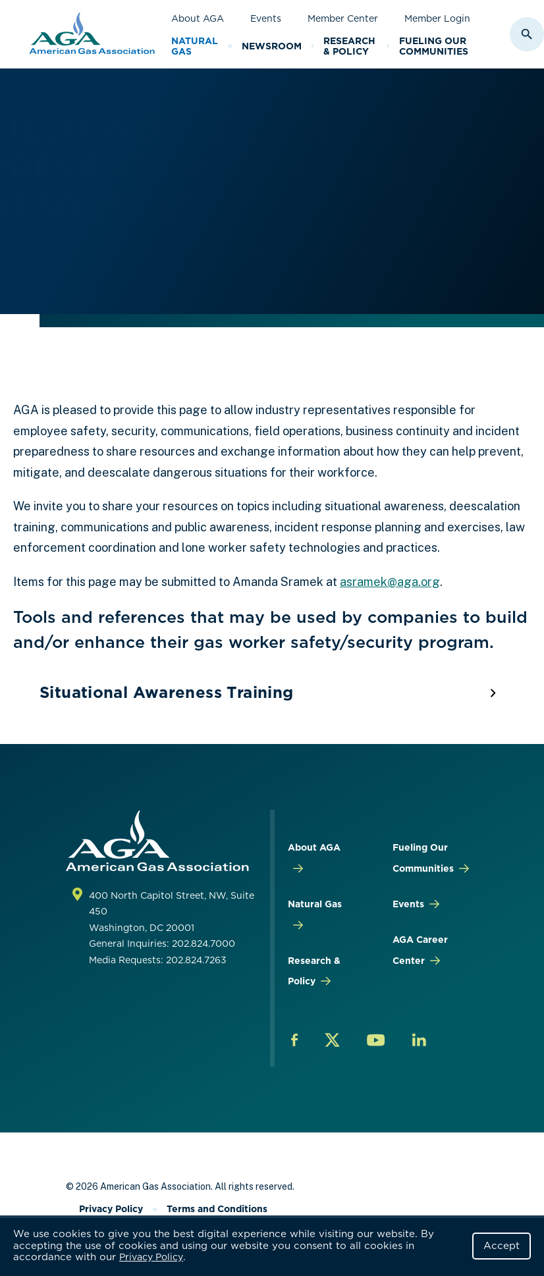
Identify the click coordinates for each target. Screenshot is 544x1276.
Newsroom (272, 46)
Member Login (437, 18)
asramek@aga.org (390, 582)
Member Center (343, 18)
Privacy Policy (151, 1257)
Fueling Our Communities (433, 46)
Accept (501, 1246)
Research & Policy (349, 46)
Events (265, 18)
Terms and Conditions (217, 1209)
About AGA (197, 18)
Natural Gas (194, 46)
